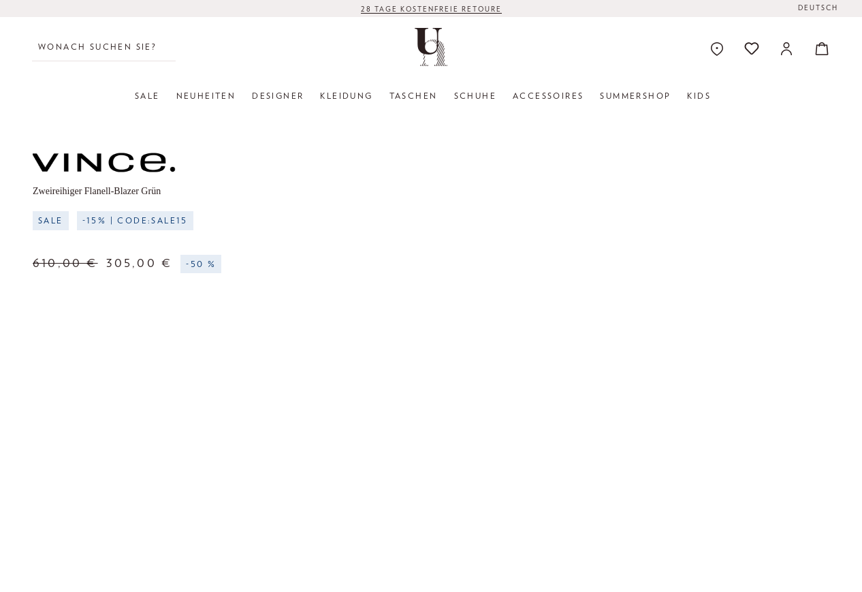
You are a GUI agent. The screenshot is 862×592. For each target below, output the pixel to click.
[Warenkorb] (817, 48)
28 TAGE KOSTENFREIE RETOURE (431, 9)
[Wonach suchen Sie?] (104, 47)
